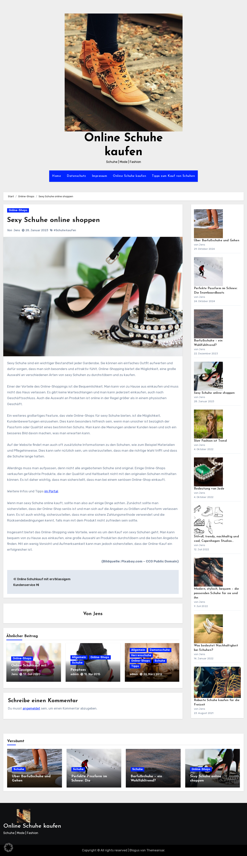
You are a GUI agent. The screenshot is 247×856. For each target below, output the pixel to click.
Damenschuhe (160, 650)
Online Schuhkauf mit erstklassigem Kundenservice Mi (29, 670)
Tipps (135, 666)
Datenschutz (76, 176)
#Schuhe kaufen (65, 230)
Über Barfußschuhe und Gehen (216, 240)
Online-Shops (18, 210)
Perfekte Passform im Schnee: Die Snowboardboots (89, 781)
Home (56, 176)
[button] (8, 847)
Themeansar (155, 850)
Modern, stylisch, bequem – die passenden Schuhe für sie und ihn (216, 593)
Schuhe (77, 663)
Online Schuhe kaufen (129, 176)
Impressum (99, 176)
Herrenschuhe (141, 655)
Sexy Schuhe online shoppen (56, 220)
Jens (17, 230)
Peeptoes (78, 670)
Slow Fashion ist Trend (210, 440)
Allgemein (79, 657)
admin (74, 674)
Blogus (134, 850)
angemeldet (31, 707)
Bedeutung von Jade (209, 488)
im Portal (51, 491)
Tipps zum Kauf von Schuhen (173, 176)
